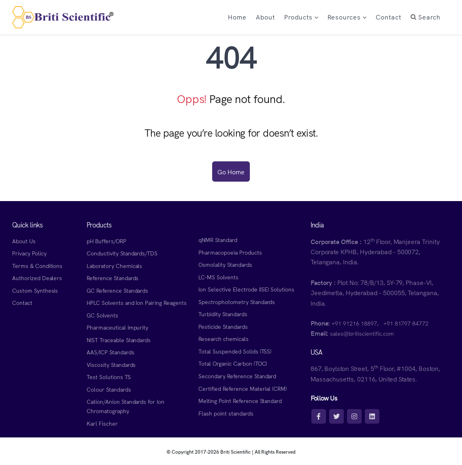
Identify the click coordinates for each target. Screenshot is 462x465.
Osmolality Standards (225, 264)
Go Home (231, 171)
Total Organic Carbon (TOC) (232, 363)
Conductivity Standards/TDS (122, 253)
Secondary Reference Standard (237, 376)
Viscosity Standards (111, 364)
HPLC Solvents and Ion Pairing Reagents (137, 302)
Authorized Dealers (37, 278)
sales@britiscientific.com (362, 333)
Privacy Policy (29, 253)
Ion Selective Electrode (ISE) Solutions (246, 289)
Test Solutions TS (108, 377)
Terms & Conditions (37, 265)
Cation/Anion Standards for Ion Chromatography (125, 406)
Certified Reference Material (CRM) (242, 388)
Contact (22, 302)
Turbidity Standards (222, 314)
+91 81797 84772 (405, 323)
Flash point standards (225, 413)
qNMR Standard (217, 240)
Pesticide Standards (222, 326)
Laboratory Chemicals (114, 265)
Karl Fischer (102, 423)
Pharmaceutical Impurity (117, 327)
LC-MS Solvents (218, 277)
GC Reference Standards (117, 290)
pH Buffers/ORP (106, 241)
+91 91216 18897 (354, 323)
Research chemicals (223, 338)
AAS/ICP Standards (110, 352)
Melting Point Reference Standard (240, 400)
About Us (24, 241)
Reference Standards (112, 278)
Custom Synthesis (35, 290)
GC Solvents (102, 315)
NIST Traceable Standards (119, 340)
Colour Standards (109, 389)
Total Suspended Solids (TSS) (234, 351)
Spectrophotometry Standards (236, 302)
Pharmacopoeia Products (230, 252)
